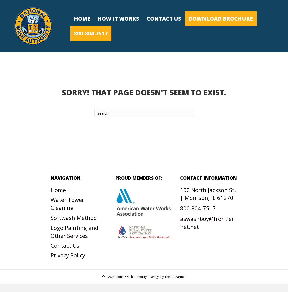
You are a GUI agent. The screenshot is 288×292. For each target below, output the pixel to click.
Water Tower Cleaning (67, 203)
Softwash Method (74, 217)
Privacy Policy (68, 255)
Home (82, 18)
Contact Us (164, 18)
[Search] (144, 113)
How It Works (118, 18)
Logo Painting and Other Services (74, 231)
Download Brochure (221, 18)
